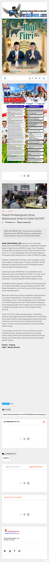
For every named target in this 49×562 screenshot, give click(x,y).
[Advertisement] (24, 375)
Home (3, 211)
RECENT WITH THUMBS (13, 497)
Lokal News (10, 211)
